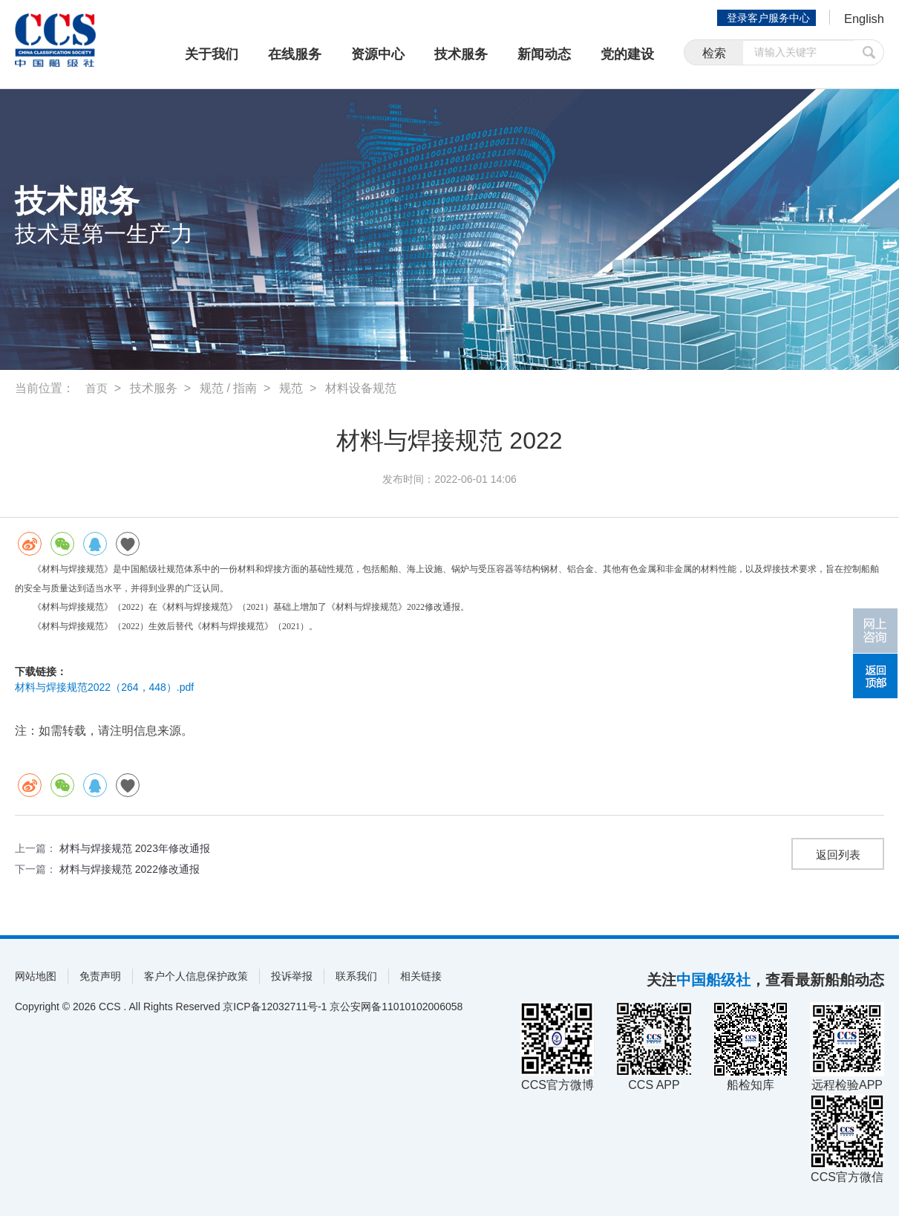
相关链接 (421, 976)
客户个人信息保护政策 (196, 976)
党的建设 (627, 54)
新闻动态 (544, 54)
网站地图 (35, 976)
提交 (869, 54)
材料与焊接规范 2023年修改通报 (134, 848)
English (862, 19)
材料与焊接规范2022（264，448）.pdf (104, 687)
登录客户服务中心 (765, 18)
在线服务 (294, 54)
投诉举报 (292, 976)
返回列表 (838, 855)
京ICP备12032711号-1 (275, 1006)
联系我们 (356, 976)
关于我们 (211, 54)
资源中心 (378, 54)
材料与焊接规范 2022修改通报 (129, 869)
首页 (97, 388)
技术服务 (461, 54)
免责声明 (100, 976)
